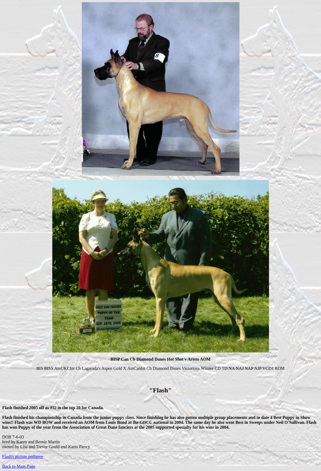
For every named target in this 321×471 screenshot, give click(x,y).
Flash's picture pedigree (22, 456)
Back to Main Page (18, 466)
